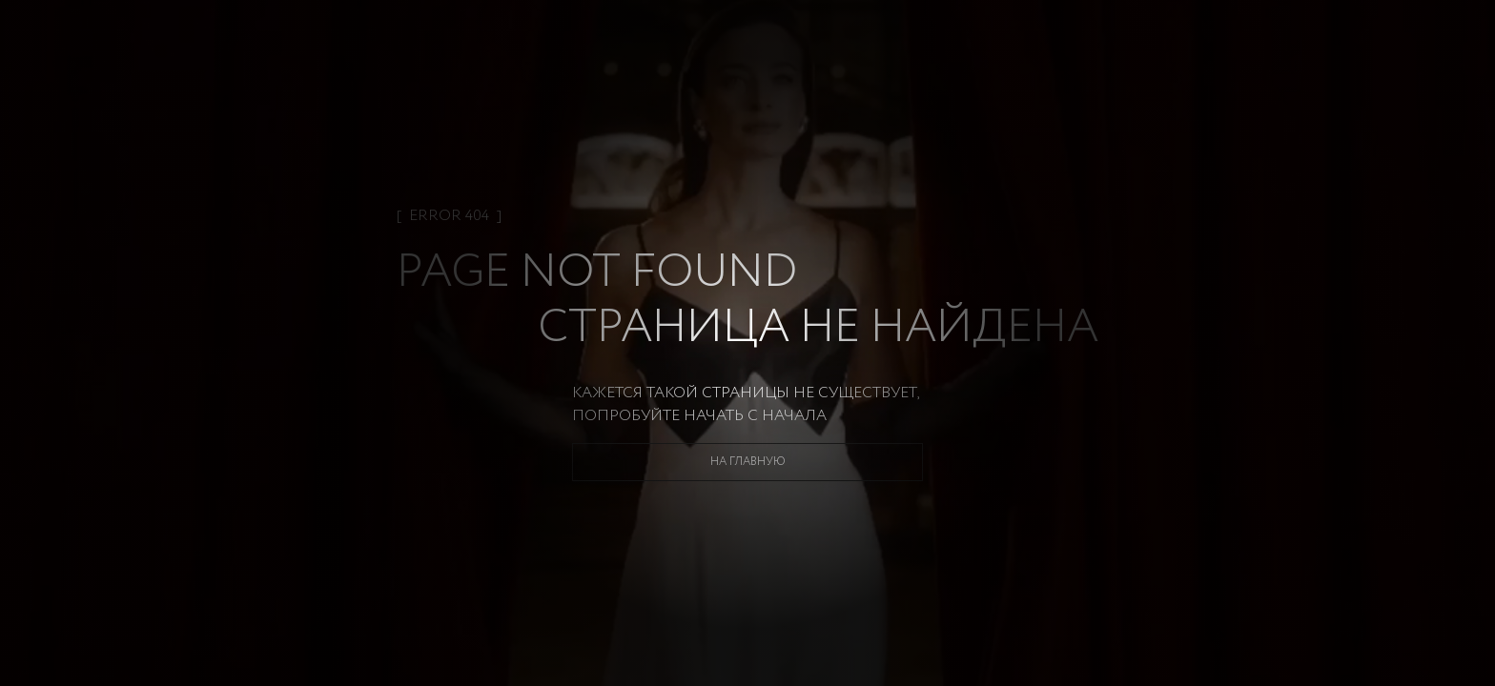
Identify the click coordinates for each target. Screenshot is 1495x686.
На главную (748, 462)
